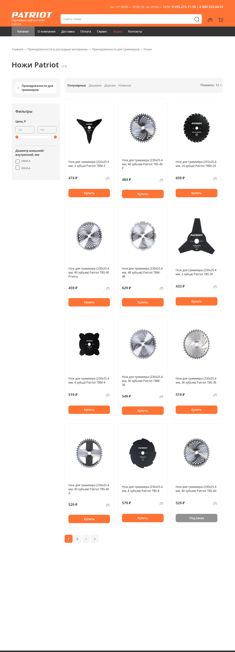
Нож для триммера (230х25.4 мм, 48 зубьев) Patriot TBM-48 (142, 272)
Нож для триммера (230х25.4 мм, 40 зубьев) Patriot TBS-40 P (142, 164)
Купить (89, 193)
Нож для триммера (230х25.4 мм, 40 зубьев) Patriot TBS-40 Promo (88, 272)
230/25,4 (25, 161)
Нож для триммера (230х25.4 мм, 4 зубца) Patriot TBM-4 (88, 380)
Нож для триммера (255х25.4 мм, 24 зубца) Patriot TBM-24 (196, 164)
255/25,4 (25, 168)
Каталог (23, 31)
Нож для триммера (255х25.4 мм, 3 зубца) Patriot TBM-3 (88, 164)
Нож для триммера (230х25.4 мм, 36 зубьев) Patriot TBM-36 (142, 381)
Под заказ (196, 518)
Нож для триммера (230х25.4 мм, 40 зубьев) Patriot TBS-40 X (88, 489)
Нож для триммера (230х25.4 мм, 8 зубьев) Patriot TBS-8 (142, 489)
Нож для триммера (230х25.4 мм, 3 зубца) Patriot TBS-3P (196, 272)
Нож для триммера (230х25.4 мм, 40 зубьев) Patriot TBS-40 (196, 489)
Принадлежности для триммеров (35, 88)
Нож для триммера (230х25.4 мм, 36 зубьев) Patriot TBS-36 (196, 380)
